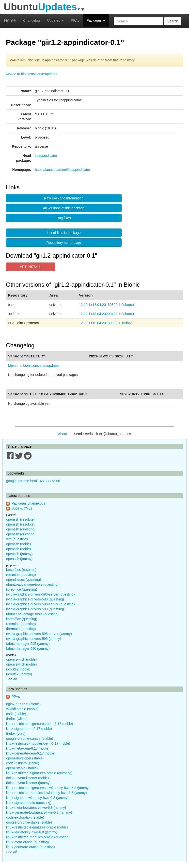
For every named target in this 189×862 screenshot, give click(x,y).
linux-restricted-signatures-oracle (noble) (37, 827)
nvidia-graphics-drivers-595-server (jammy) (39, 634)
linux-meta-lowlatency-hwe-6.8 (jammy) (36, 807)
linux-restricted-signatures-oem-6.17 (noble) (39, 724)
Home (10, 20)
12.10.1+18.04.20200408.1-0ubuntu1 (107, 314)
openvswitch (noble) (21, 659)
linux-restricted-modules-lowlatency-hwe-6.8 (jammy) (46, 793)
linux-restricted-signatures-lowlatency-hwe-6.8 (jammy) (48, 788)
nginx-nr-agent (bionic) (23, 704)
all (15, 679)
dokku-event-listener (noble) (27, 778)
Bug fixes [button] (64, 218)
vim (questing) (17, 539)
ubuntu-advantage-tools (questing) (32, 584)
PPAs (75, 20)
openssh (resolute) (20, 519)
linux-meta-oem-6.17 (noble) (27, 748)
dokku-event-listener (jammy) (28, 783)
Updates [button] (55, 20)
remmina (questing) (21, 575)
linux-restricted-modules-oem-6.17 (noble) (38, 743)
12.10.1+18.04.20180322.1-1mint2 (105, 323)
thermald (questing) (21, 629)
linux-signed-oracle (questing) (28, 803)
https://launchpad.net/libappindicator (62, 170)
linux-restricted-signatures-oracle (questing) (39, 773)
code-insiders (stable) (22, 763)
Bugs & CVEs (22, 508)
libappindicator (46, 156)
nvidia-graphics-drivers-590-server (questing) (40, 594)
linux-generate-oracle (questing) (30, 847)
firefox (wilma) (17, 719)
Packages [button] (96, 20)
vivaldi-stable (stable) (22, 709)
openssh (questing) (20, 529)
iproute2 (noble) (18, 669)
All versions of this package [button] (64, 208)
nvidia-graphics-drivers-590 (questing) (35, 599)
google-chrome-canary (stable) (29, 738)
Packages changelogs (28, 503)
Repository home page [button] (64, 243)
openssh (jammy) (19, 554)
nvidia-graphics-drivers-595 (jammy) (33, 639)
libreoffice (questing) (21, 589)
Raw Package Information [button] (63, 198)
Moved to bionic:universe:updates (31, 74)
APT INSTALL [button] (30, 267)
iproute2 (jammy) (19, 674)
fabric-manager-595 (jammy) (28, 644)
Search (172, 21)
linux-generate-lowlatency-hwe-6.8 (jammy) (39, 812)
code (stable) (16, 714)
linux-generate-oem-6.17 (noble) (30, 753)
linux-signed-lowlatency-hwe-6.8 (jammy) (37, 798)
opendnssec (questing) (23, 579)
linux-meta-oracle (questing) (27, 842)
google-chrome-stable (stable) (29, 822)
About (62, 434)
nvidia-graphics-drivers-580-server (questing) (40, 604)
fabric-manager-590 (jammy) (28, 649)
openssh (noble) (18, 544)
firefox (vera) (16, 734)
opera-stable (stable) (22, 768)
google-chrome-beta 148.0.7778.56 (33, 481)
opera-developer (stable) (25, 758)
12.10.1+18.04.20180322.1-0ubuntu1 (107, 305)
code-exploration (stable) (25, 817)
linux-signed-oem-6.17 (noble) (29, 729)
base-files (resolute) (21, 570)
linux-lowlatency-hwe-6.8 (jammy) (31, 832)
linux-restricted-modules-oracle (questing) (38, 837)
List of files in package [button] (64, 233)
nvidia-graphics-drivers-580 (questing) (35, 609)
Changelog (31, 20)
